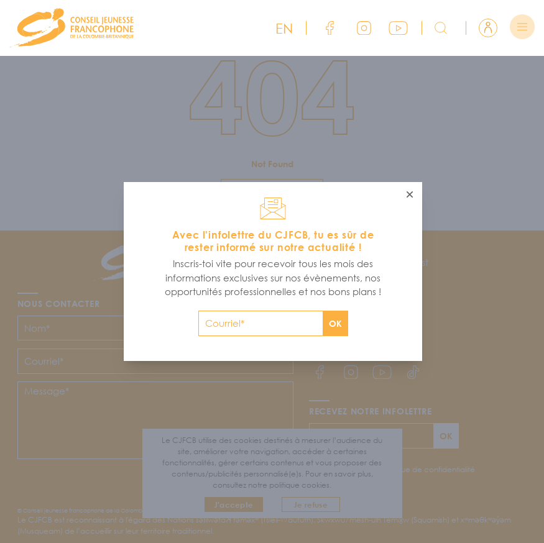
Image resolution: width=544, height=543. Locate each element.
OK (335, 323)
